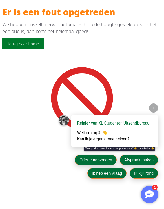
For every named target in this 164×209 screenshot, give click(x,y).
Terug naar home (23, 43)
